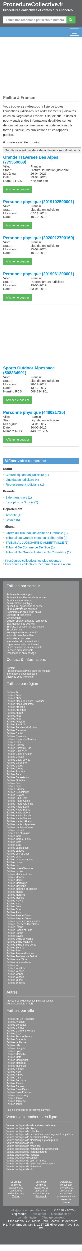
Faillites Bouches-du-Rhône (21, 727)
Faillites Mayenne (16, 886)
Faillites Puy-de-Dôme (18, 918)
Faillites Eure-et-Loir (17, 777)
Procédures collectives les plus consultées (30, 1000)
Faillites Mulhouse (16, 1065)
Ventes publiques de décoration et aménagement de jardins (39, 1134)
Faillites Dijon (13, 1033)
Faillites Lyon (13, 1051)
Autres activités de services (21, 609)
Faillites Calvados (16, 730)
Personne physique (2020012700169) (38, 237)
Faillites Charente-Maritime (21, 739)
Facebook (41, 1196)
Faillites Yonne (14, 979)
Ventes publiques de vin (19, 1169)
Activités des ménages (19, 594)
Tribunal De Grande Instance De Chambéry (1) (38, 552)
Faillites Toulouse (16, 1101)
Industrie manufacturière (19, 635)
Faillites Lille (13, 1045)
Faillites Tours (14, 1104)
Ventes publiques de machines (23, 1145)
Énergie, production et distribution (25, 626)
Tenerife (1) (14, 515)
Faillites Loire (13, 856)
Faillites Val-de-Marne (18, 962)
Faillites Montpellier (17, 1060)
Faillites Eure (13, 774)
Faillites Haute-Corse (18, 800)
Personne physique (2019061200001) (38, 274)
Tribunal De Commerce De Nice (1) (30, 547)
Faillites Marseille (16, 1054)
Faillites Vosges (15, 977)
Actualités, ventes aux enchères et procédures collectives (66, 1187)
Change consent (53, 1217)
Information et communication (22, 641)
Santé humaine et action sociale (24, 647)
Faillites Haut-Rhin (16, 797)
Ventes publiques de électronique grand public (32, 1140)
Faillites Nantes (15, 1068)
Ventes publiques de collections (23, 1131)
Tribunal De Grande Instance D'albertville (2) (37, 537)
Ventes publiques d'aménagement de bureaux (32, 1125)
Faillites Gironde (15, 789)
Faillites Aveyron (15, 721)
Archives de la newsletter (20, 676)
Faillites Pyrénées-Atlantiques (23, 921)
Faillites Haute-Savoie (18, 815)
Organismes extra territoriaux (22, 644)
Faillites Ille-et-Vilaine (18, 833)
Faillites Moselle (15, 897)
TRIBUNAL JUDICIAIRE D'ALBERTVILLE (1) (37, 542)
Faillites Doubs (14, 765)
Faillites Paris (13, 912)
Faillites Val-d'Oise (16, 959)
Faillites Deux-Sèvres (18, 759)
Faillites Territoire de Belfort (21, 956)
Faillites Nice (13, 1071)
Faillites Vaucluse (16, 968)
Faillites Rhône (14, 927)
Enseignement (14, 629)
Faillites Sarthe (14, 932)
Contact (10, 667)
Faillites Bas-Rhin (16, 724)
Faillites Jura (13, 844)
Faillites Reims (14, 1083)
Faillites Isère (13, 841)
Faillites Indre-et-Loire (18, 839)
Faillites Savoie (14, 935)
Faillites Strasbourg (17, 1095)
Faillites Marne (14, 880)
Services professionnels (19, 650)
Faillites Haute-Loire (17, 806)
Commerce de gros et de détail (23, 612)
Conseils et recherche (18, 614)
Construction (13, 617)
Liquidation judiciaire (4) (22, 479)
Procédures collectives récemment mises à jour (38, 564)
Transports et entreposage (21, 653)
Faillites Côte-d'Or (16, 751)
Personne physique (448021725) (34, 412)
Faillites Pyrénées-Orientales (22, 924)
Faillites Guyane (15, 795)
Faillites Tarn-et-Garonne (20, 953)
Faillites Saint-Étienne (18, 1092)
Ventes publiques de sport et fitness (26, 1160)
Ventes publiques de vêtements (23, 1166)
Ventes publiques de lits (19, 1143)
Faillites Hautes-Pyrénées (20, 824)
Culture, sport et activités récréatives (26, 620)
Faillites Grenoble (16, 1039)
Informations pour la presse (21, 673)
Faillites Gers (13, 786)
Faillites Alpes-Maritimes (19, 704)
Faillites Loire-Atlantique (19, 859)
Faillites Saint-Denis (17, 1089)
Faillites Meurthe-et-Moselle (21, 888)
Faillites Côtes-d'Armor (19, 753)
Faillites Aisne (14, 695)
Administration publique (19, 603)
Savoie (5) (13, 520)
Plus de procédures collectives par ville (28, 1109)
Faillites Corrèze (15, 745)
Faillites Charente (16, 736)
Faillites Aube (13, 715)
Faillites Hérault (15, 830)
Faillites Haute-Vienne (18, 818)
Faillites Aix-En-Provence (20, 1018)
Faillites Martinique (16, 883)
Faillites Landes (15, 850)
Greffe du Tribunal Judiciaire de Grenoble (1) (37, 533)
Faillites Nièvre (14, 900)
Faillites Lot (12, 865)
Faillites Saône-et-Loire (19, 930)
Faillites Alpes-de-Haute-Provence (25, 701)
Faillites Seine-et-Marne (19, 938)
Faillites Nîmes (14, 1074)
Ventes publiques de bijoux (21, 1128)
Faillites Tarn (13, 950)
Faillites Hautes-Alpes (18, 821)
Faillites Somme (15, 947)
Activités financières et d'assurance (26, 597)
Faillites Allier (13, 698)
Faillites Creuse (15, 756)
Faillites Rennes (15, 1086)
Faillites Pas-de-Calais (18, 915)
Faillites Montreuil (16, 1062)
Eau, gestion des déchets (20, 623)
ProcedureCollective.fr (33, 4)
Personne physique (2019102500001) (38, 201)
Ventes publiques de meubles (22, 1154)
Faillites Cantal (14, 733)
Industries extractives (18, 638)
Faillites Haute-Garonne (19, 803)
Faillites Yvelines (15, 982)
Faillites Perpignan (16, 1080)
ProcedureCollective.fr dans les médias (28, 670)
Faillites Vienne (14, 974)
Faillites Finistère (15, 780)
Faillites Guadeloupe (17, 792)
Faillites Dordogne (16, 762)
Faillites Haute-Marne (18, 809)
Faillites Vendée (15, 971)
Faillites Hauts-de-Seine (19, 827)
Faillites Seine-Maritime (19, 941)
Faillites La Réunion (17, 847)
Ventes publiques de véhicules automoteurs (30, 1163)
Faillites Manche (15, 877)
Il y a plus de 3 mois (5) (22, 502)
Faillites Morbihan (16, 894)
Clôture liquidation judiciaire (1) (27, 475)
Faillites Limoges (15, 1048)
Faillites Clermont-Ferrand (21, 1030)
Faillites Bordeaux (16, 1024)
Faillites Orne (13, 909)
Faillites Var (12, 965)
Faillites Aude (13, 718)
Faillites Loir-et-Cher (17, 853)
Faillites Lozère (14, 871)
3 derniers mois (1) (19, 497)
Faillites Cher (13, 742)
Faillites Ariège (14, 712)
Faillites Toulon (14, 1098)
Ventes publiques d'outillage (21, 1157)
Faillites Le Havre (16, 1042)
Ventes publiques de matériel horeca (26, 1151)
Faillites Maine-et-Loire (19, 874)
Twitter (15, 1196)
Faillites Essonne (16, 771)
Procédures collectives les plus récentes (33, 560)
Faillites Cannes (15, 1027)
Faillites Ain (12, 692)
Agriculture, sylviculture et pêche (24, 606)
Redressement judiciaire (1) (25, 484)
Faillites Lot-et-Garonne (19, 868)
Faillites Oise (13, 906)
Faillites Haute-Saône (18, 812)
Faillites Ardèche (15, 706)
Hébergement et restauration (22, 632)
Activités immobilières (18, 600)
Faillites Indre (13, 836)
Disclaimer (38, 1214)
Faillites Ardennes (16, 709)
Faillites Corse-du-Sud (18, 748)
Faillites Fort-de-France (19, 1036)
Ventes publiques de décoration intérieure (29, 1137)
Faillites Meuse (14, 891)
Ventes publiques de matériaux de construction (32, 1148)
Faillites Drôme (14, 768)
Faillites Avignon (15, 1021)
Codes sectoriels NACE (19, 1003)
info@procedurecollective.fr (30, 1210)
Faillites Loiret (14, 862)
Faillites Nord (13, 903)
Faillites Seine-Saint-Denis (21, 944)
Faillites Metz (13, 1057)
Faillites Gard (13, 783)
